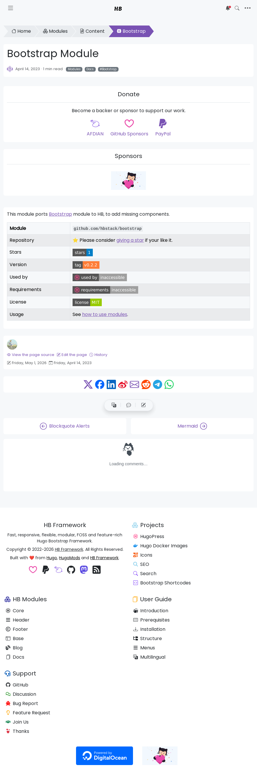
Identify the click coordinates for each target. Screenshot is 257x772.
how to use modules (104, 314)
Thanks (17, 731)
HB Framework (69, 549)
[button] (129, 405)
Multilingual (149, 657)
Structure (147, 638)
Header (17, 620)
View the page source (30, 354)
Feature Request (28, 712)
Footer (17, 629)
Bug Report (22, 703)
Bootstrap (131, 31)
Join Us (17, 722)
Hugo (52, 558)
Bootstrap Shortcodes (162, 583)
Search (144, 573)
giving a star (130, 240)
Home (21, 31)
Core (15, 610)
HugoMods (69, 558)
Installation (149, 629)
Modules (55, 31)
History (98, 354)
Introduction (150, 610)
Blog (14, 647)
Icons (142, 555)
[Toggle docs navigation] (10, 8)
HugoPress (148, 536)
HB (118, 8)
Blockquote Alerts (65, 426)
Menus (144, 647)
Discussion (21, 694)
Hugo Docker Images (160, 545)
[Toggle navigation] (248, 8)
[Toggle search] (237, 8)
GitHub (17, 685)
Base (15, 638)
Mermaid (192, 426)
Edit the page (72, 354)
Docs (90, 69)
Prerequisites (151, 620)
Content (92, 31)
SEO (141, 564)
